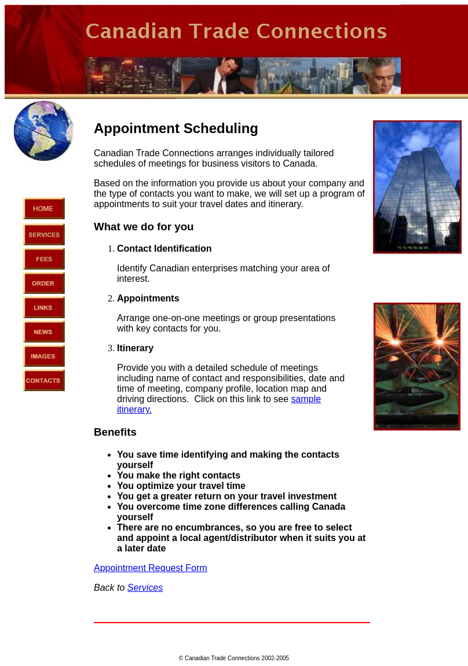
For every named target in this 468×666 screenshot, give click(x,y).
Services (145, 588)
